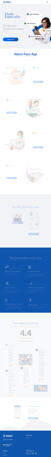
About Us (5, 455)
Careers (4, 453)
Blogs (27, 437)
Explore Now (11, 37)
